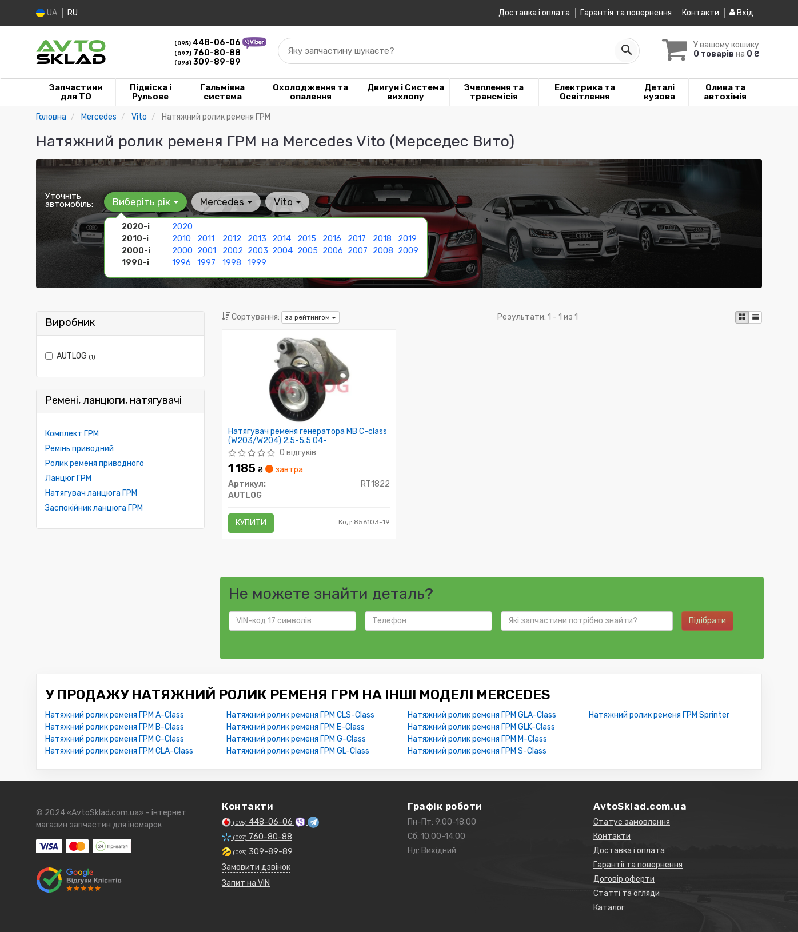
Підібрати (707, 621)
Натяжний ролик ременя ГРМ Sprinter (659, 715)
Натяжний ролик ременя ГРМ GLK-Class (481, 727)
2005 (307, 251)
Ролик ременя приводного (94, 463)
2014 (281, 239)
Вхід (741, 13)
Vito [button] (287, 202)
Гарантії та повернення (638, 865)
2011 (205, 239)
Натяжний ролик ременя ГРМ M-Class (477, 739)
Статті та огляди (626, 893)
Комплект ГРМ (72, 434)
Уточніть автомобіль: (69, 200)
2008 (383, 251)
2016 (331, 239)
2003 (258, 251)
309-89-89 (207, 62)
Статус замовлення (631, 822)
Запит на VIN (246, 883)
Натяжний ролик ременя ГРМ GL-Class (297, 751)
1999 (257, 263)
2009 (408, 251)
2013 (257, 239)
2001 (206, 251)
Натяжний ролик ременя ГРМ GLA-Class (482, 715)
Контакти (700, 13)
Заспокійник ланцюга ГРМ (94, 508)
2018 (382, 239)
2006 (332, 251)
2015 (306, 239)
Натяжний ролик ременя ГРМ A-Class (114, 715)
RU (72, 13)
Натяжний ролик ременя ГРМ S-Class (477, 751)
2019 (407, 239)
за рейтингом (310, 317)
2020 (182, 227)
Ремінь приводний (79, 448)
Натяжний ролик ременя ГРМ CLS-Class (300, 715)
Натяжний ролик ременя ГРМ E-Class (295, 727)
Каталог (609, 908)
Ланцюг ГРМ (68, 478)
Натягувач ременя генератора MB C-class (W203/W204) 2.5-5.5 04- (307, 436)
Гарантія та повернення (626, 13)
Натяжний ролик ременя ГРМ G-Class (296, 739)
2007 (358, 251)
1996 (181, 263)
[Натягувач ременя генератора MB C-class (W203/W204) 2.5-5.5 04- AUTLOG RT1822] (309, 379)
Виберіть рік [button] (145, 202)
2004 (282, 251)
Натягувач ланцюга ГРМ (91, 493)
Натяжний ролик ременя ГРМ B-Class (114, 727)
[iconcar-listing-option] (755, 317)
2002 (232, 251)
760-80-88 (207, 53)
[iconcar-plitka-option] (742, 317)
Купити (251, 523)
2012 (231, 239)
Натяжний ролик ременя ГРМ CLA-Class (119, 751)
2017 (357, 239)
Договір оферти (624, 879)
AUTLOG (70, 356)
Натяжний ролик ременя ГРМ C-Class (114, 739)
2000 (182, 251)
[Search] (626, 50)
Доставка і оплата (534, 13)
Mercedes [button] (226, 202)
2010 (181, 239)
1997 (206, 263)
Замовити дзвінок (256, 867)
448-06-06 (208, 42)
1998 (231, 263)
